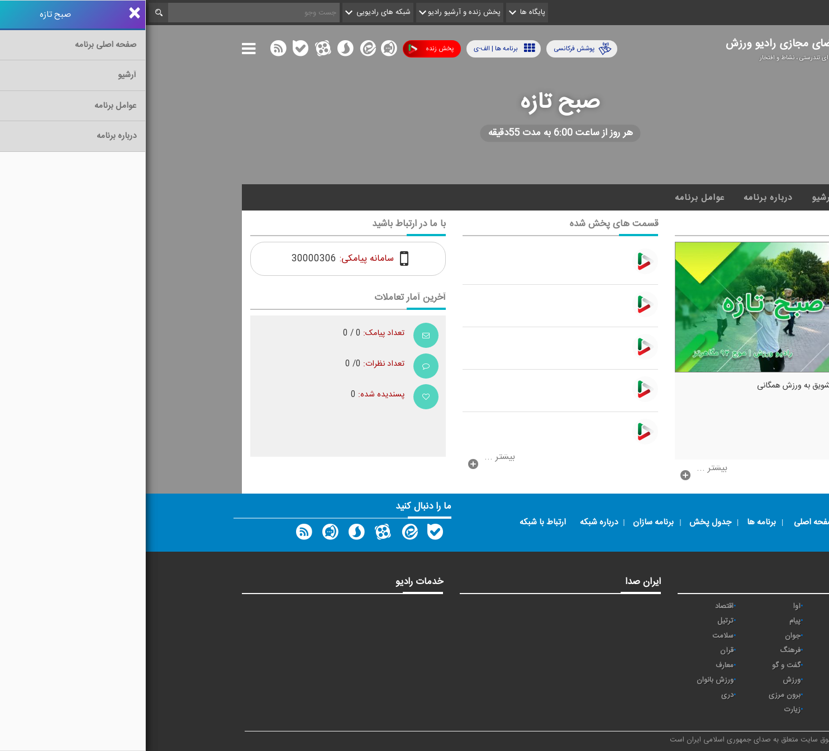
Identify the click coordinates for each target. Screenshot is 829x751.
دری (581, 695)
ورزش (646, 680)
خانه (716, 197)
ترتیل (579, 621)
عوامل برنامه (554, 197)
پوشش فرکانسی (437, 48)
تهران (714, 636)
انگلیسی (710, 710)
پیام (649, 621)
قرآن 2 (712, 665)
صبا (717, 650)
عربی (715, 695)
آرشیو (677, 197)
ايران (714, 621)
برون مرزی (639, 695)
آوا (651, 606)
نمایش (712, 680)
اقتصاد (578, 606)
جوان (647, 636)
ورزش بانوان (569, 680)
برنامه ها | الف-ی (358, 48)
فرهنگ (644, 650)
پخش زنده (285, 48)
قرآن (581, 650)
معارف (579, 665)
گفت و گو (640, 665)
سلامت (577, 636)
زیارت (647, 710)
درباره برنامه (622, 197)
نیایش (712, 606)
